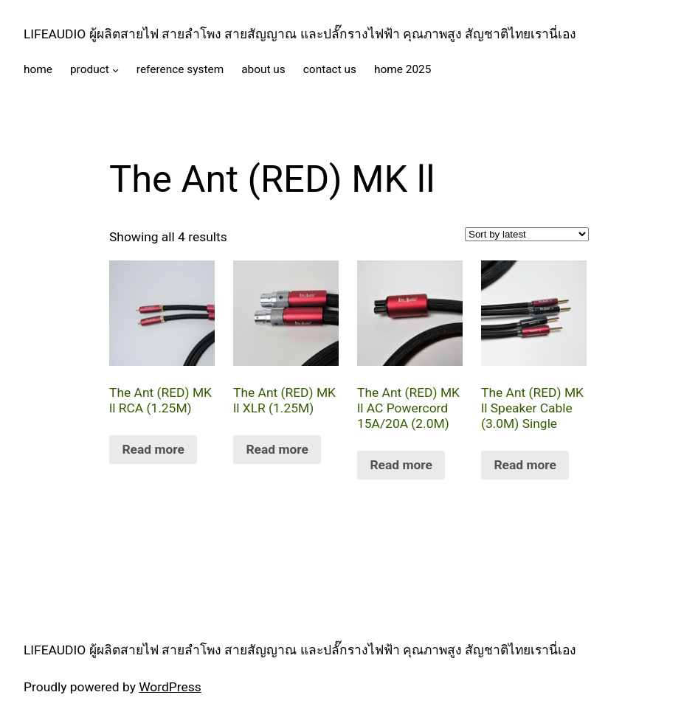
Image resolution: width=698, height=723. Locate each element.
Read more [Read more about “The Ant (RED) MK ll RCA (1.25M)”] (153, 449)
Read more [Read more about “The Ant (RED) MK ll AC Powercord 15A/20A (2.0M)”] (401, 464)
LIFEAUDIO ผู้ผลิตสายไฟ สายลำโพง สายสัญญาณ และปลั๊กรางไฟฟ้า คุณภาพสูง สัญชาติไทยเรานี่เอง (300, 34)
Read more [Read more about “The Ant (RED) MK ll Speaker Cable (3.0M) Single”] (525, 464)
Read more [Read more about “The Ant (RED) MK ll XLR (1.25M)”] (277, 449)
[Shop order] (527, 234)
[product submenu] (115, 69)
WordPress (170, 686)
